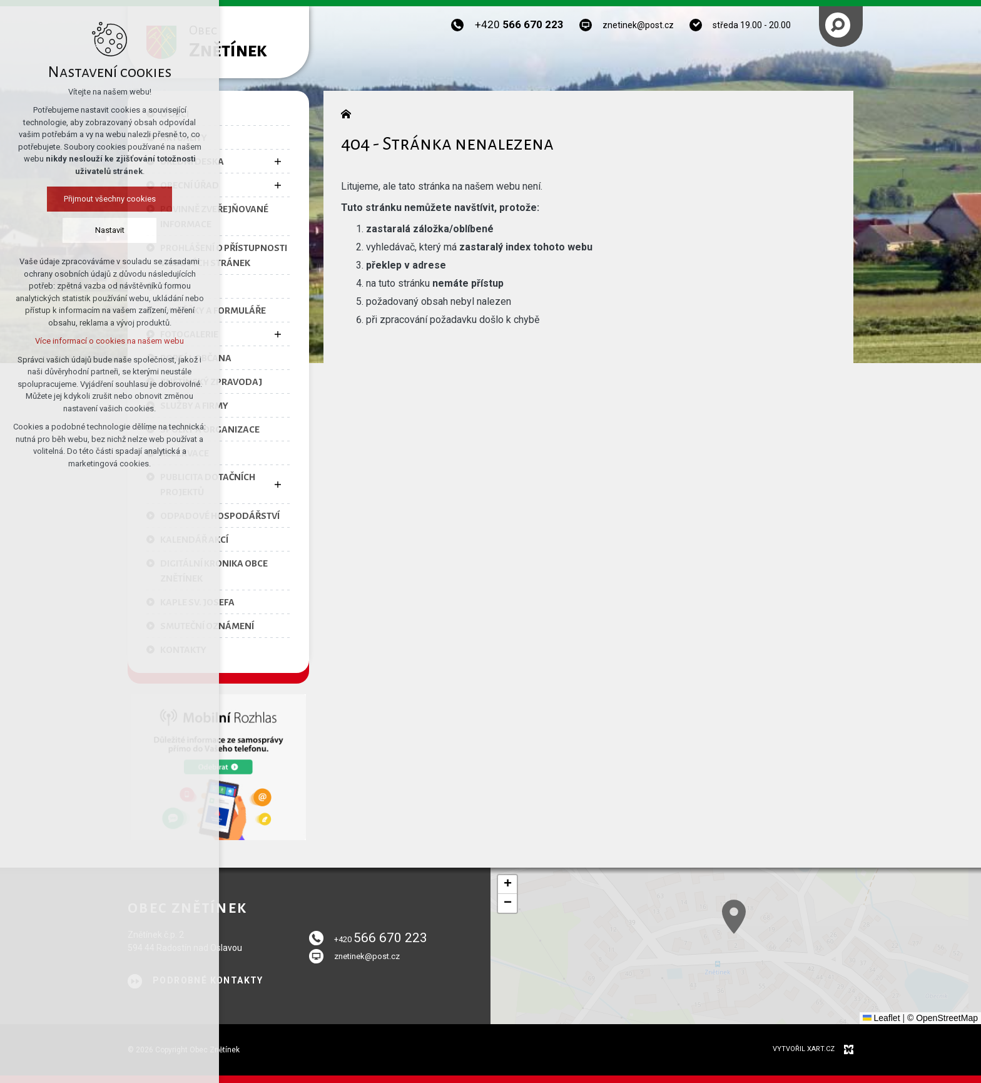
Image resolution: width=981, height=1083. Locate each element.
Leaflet (881, 1018)
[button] (805, 960)
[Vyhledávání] (837, 25)
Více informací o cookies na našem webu (109, 341)
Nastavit (110, 230)
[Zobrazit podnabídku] (277, 161)
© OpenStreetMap (942, 1018)
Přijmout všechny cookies (110, 198)
